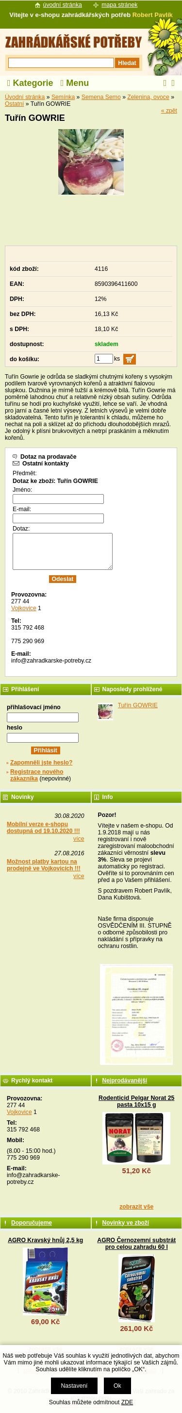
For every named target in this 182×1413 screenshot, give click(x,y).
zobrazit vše (136, 1206)
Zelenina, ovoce (148, 97)
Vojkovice (23, 608)
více (78, 838)
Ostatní (14, 103)
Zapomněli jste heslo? (41, 762)
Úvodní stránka (25, 97)
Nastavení (74, 1385)
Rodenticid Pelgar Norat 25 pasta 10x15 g (136, 1101)
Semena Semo (101, 97)
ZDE (127, 1402)
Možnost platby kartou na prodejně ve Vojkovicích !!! (44, 865)
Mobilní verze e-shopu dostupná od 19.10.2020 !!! (43, 827)
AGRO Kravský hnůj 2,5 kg (45, 1240)
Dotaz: (21, 528)
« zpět (169, 110)
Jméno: (22, 489)
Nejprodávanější (125, 1080)
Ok (117, 1385)
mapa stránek (119, 4)
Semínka (63, 97)
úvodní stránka (62, 4)
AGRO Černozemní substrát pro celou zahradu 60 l (136, 1243)
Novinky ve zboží (125, 1222)
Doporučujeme (31, 1222)
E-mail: (22, 509)
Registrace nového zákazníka (36, 775)
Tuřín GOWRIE (138, 705)
